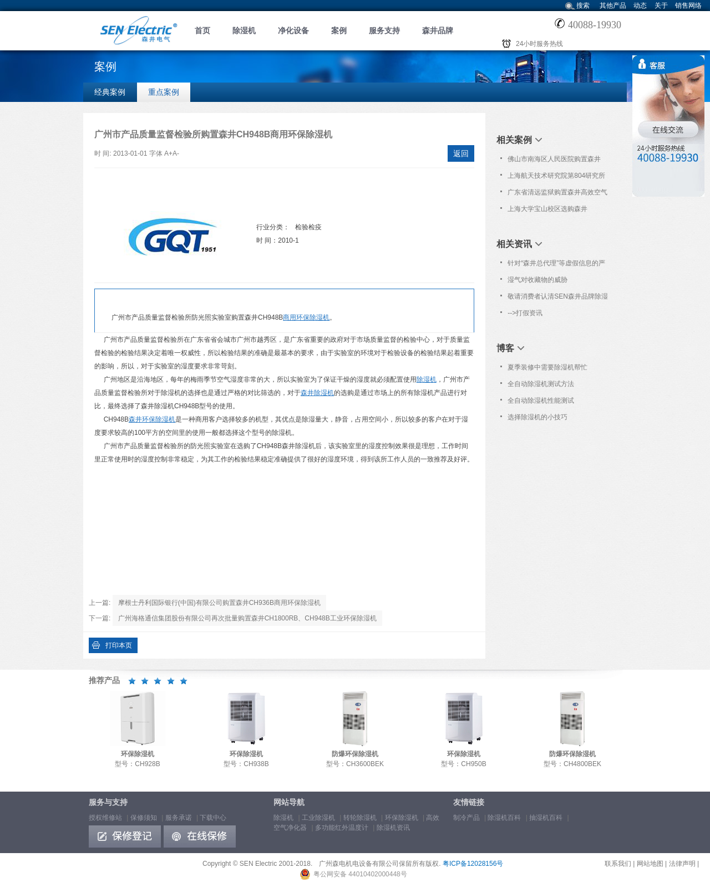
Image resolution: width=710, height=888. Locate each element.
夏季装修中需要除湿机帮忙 (547, 367)
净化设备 (293, 30)
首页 (202, 30)
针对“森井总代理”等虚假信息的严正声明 (556, 265)
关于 (661, 5)
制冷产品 (466, 818)
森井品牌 (437, 30)
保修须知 (143, 818)
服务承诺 (178, 818)
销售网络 (688, 5)
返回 (461, 153)
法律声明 (682, 864)
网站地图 (650, 864)
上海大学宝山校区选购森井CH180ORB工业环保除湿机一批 (555, 211)
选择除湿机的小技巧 (537, 417)
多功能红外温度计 (341, 827)
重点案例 (163, 92)
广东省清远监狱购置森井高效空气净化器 (557, 194)
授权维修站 (105, 818)
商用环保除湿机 (306, 317)
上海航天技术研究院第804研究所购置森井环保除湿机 (556, 178)
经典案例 (109, 92)
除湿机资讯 (393, 827)
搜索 (583, 5)
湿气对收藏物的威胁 (537, 280)
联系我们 (618, 864)
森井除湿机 (317, 393)
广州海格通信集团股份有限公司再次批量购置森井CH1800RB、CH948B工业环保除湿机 (247, 618)
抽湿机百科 (545, 818)
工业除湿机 (318, 818)
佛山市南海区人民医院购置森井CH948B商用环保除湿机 (554, 161)
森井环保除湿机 (152, 419)
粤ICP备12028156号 (473, 864)
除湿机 (244, 30)
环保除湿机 (401, 818)
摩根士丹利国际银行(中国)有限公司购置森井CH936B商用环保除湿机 (219, 603)
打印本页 (118, 645)
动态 (640, 5)
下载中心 (213, 818)
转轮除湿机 (360, 818)
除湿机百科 (504, 818)
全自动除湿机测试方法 (541, 384)
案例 (339, 30)
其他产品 (613, 5)
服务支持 (384, 30)
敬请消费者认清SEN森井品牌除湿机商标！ (558, 298)
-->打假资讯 (525, 313)
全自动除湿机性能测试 (541, 400)
